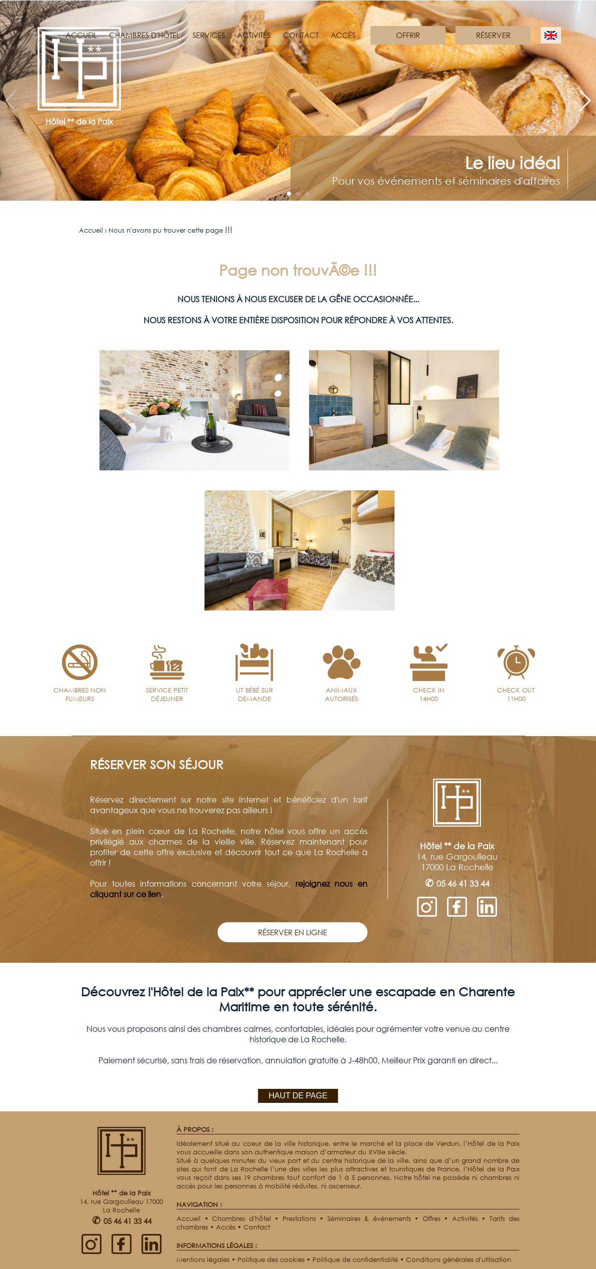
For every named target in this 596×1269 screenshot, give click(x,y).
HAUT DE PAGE (298, 1095)
